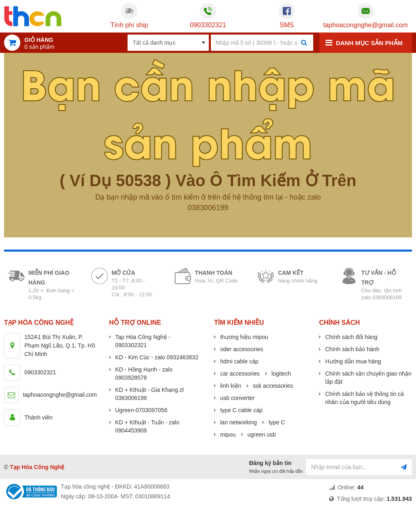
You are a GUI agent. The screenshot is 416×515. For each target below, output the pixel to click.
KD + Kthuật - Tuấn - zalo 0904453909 (147, 426)
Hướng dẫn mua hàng (353, 361)
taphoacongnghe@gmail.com (365, 25)
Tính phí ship (129, 25)
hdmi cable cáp (239, 361)
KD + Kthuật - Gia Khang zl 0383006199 (149, 394)
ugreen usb (261, 434)
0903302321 (208, 25)
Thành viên (38, 417)
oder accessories (241, 349)
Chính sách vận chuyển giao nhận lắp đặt (368, 377)
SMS (287, 25)
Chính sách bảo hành (352, 349)
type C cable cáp (241, 410)
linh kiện (230, 385)
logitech (281, 373)
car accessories (240, 373)
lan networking (238, 422)
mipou (228, 434)
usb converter (237, 398)
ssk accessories (273, 385)
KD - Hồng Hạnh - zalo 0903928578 (144, 373)
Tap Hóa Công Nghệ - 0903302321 (143, 341)
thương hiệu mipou (244, 337)
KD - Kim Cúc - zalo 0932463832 (157, 357)
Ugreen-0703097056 (141, 410)
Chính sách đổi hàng (351, 337)
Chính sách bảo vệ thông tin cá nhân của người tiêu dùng (364, 398)
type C (277, 422)
